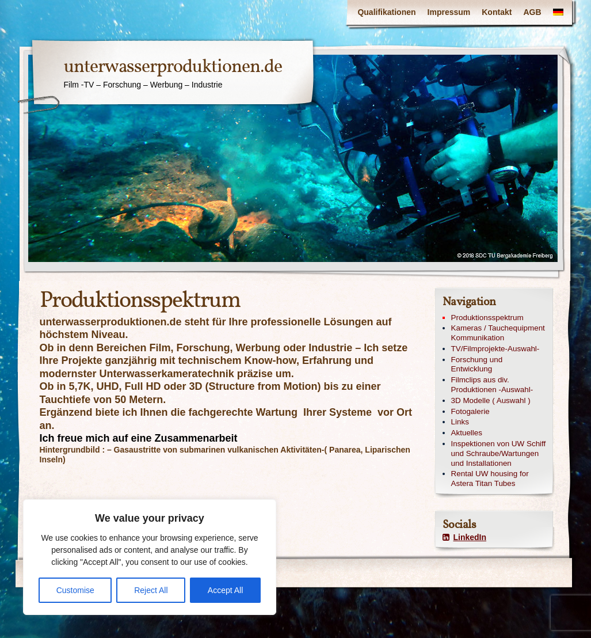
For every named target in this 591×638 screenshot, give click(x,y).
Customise (75, 590)
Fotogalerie (470, 411)
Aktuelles (467, 432)
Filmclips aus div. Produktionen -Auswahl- (492, 384)
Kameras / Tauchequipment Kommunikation (498, 333)
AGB (532, 12)
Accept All (225, 590)
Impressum (449, 12)
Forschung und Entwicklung (477, 364)
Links (460, 421)
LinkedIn (465, 537)
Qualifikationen (386, 12)
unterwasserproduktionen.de (173, 67)
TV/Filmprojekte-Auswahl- (495, 348)
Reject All (150, 590)
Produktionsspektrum (487, 317)
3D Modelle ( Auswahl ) (491, 400)
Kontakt (497, 12)
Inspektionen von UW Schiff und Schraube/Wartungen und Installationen (498, 453)
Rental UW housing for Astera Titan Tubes (490, 478)
